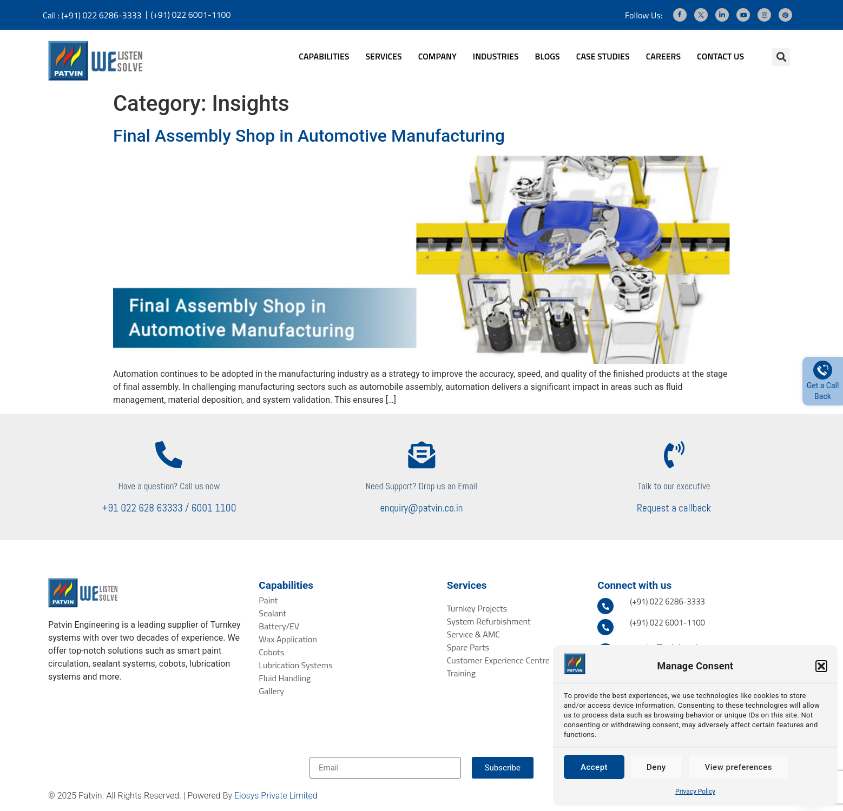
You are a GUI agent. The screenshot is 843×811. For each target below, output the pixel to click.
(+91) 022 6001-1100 (191, 14)
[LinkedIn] (722, 15)
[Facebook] (680, 15)
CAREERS (663, 56)
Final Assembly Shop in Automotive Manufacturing (309, 135)
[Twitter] (701, 15)
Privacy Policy (695, 791)
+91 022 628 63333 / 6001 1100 (169, 508)
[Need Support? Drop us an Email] (421, 454)
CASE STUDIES (603, 56)
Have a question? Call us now (169, 486)
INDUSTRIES (496, 56)
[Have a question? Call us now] (168, 454)
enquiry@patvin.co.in (421, 508)
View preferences (738, 767)
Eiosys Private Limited (276, 795)
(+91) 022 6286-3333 (667, 601)
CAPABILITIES (324, 56)
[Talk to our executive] (674, 454)
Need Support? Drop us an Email (421, 486)
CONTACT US (720, 56)
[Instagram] (764, 15)
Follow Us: (643, 15)
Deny (656, 767)
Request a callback (674, 508)
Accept (594, 767)
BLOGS (547, 56)
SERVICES (383, 56)
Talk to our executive (674, 486)
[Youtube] (743, 15)
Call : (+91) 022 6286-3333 (92, 15)
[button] (821, 666)
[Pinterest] (785, 15)
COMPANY (437, 56)
